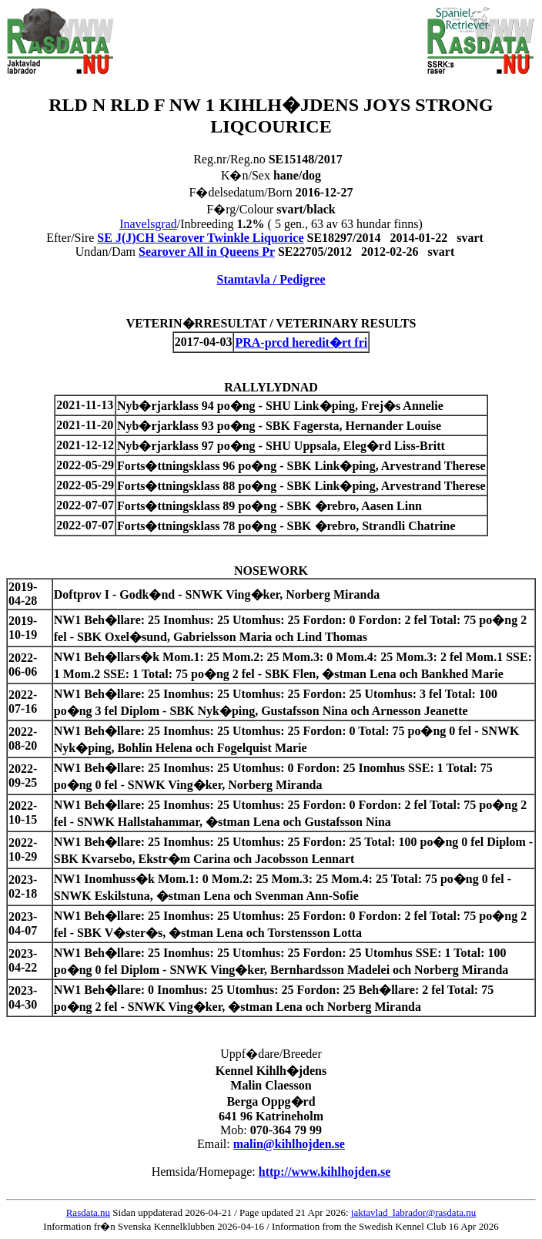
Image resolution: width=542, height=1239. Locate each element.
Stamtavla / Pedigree (270, 279)
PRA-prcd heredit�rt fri (301, 342)
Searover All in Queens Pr (207, 251)
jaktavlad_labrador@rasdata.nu (414, 1212)
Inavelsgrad (148, 223)
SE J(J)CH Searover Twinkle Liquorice (200, 237)
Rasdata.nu (88, 1212)
